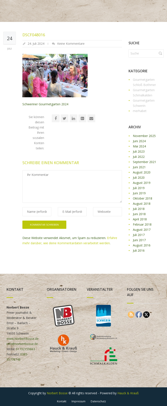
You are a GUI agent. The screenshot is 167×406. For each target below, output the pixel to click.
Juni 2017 (139, 240)
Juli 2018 (139, 209)
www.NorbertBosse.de (22, 339)
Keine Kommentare (71, 43)
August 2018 (141, 203)
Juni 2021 (139, 167)
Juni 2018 (139, 214)
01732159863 (25, 349)
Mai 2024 (139, 146)
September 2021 (144, 162)
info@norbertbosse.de (22, 344)
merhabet (140, 111)
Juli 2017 (139, 235)
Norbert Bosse (57, 393)
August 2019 (141, 183)
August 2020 (141, 172)
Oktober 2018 (142, 198)
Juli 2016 (139, 250)
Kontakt (61, 401)
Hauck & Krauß (128, 393)
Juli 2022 (139, 157)
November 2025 (144, 136)
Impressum (78, 401)
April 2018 (140, 219)
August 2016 (141, 245)
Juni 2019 (139, 193)
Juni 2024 (139, 141)
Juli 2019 (139, 188)
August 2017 (141, 230)
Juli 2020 (139, 177)
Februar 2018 (142, 224)
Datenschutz (98, 401)
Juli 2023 (139, 151)
